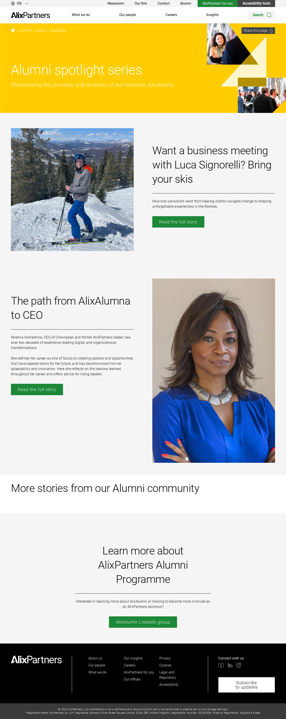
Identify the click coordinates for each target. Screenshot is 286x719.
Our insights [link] (133, 658)
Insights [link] (212, 15)
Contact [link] (164, 3)
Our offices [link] (132, 679)
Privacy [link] (165, 658)
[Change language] (19, 3)
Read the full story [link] (178, 221)
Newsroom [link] (115, 3)
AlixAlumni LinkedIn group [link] (143, 622)
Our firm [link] (141, 3)
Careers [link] (171, 15)
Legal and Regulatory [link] (167, 675)
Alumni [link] (185, 3)
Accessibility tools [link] (256, 3)
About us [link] (95, 658)
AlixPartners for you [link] (217, 3)
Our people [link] (127, 15)
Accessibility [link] (169, 684)
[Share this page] (258, 31)
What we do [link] (81, 15)
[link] (30, 15)
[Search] (261, 15)
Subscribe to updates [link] (246, 685)
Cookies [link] (165, 665)
